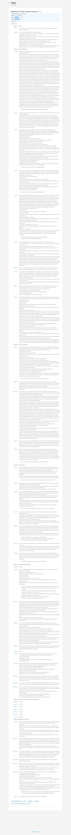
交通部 (24, 801)
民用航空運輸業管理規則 (16, 801)
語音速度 (13, 17)
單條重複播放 (23, 13)
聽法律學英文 (30, 801)
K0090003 (36, 801)
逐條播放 (17, 13)
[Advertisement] (35, 820)
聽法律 (13, 3)
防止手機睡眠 (18, 15)
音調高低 (13, 19)
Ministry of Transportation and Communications (21, 803)
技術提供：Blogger (35, 831)
